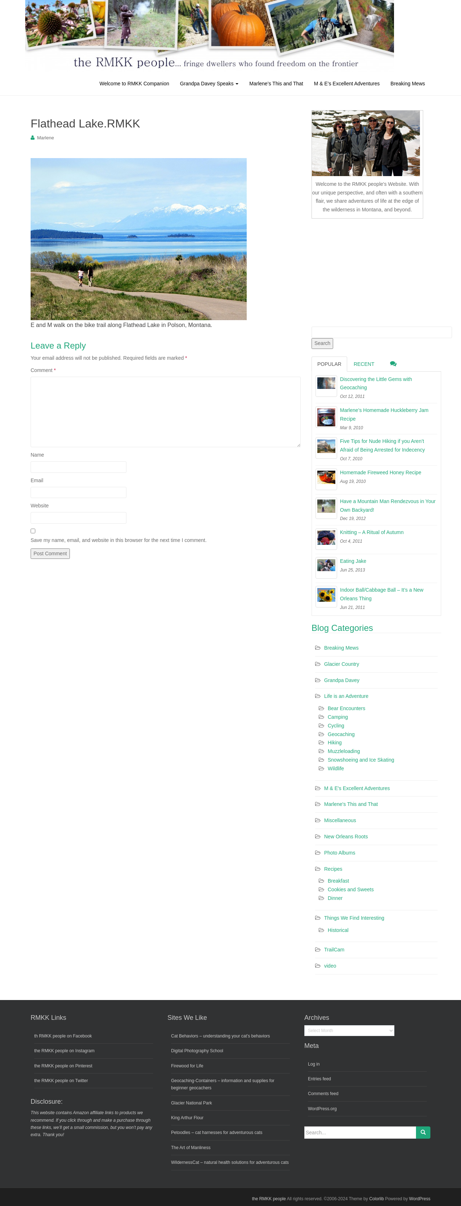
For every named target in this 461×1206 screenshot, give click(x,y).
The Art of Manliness (190, 1147)
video (330, 966)
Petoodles (180, 1132)
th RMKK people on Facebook (63, 1036)
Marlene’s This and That (276, 83)
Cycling (336, 725)
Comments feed (323, 1093)
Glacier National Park (191, 1103)
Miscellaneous (340, 820)
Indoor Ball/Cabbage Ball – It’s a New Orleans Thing (382, 594)
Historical (338, 930)
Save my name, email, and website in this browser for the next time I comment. (119, 540)
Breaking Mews (407, 83)
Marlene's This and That (351, 804)
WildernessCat (185, 1162)
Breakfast (338, 881)
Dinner (335, 898)
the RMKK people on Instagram (64, 1050)
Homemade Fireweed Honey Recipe (380, 472)
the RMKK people (269, 1198)
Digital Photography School (197, 1050)
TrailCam (334, 949)
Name (37, 455)
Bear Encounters (346, 708)
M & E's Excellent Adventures (357, 788)
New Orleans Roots (346, 836)
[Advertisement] (366, 271)
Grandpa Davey (341, 680)
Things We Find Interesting (354, 918)
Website (40, 505)
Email (37, 480)
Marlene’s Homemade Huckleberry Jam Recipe (384, 414)
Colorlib (376, 1198)
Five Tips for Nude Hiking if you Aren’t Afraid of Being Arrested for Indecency (382, 445)
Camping (338, 717)
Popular (329, 364)
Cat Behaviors (184, 1036)
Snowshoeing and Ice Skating (361, 760)
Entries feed (319, 1078)
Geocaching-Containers (193, 1080)
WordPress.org (322, 1108)
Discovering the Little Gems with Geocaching (376, 383)
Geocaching (341, 734)
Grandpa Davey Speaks (209, 83)
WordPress (419, 1198)
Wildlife (336, 768)
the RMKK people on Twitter (61, 1080)
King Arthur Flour (187, 1117)
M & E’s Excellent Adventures (347, 83)
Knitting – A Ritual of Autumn (372, 532)
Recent (364, 364)
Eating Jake (353, 561)
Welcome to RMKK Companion (134, 83)
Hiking (335, 742)
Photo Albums (339, 853)
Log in (314, 1064)
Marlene (45, 137)
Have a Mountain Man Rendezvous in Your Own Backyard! (387, 505)
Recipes (333, 869)
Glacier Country (341, 664)
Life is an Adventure (346, 696)
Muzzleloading (344, 751)
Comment (43, 370)
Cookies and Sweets (351, 889)
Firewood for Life (187, 1065)
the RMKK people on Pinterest (63, 1065)
